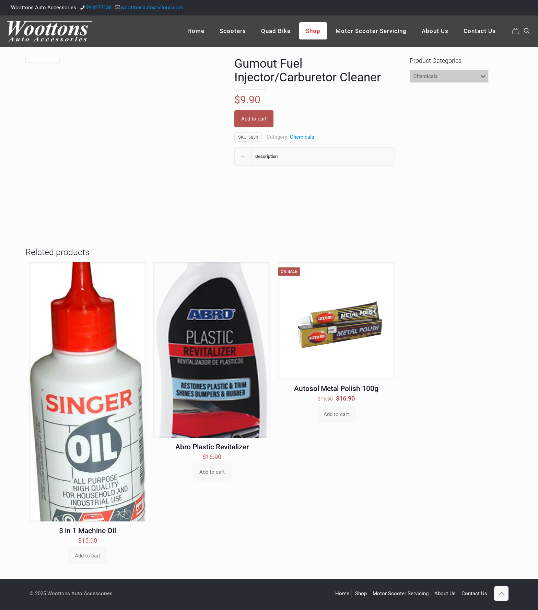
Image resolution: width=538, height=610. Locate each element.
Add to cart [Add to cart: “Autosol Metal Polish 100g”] (336, 414)
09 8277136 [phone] (98, 7)
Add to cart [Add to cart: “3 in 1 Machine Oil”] (87, 556)
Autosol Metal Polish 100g (336, 388)
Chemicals (302, 137)
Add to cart (254, 119)
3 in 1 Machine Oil (87, 531)
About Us (445, 593)
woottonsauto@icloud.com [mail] (152, 7)
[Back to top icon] (501, 593)
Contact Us (474, 593)
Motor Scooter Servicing (401, 593)
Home (342, 593)
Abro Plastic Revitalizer (212, 447)
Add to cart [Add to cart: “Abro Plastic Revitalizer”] (212, 472)
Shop (361, 593)
